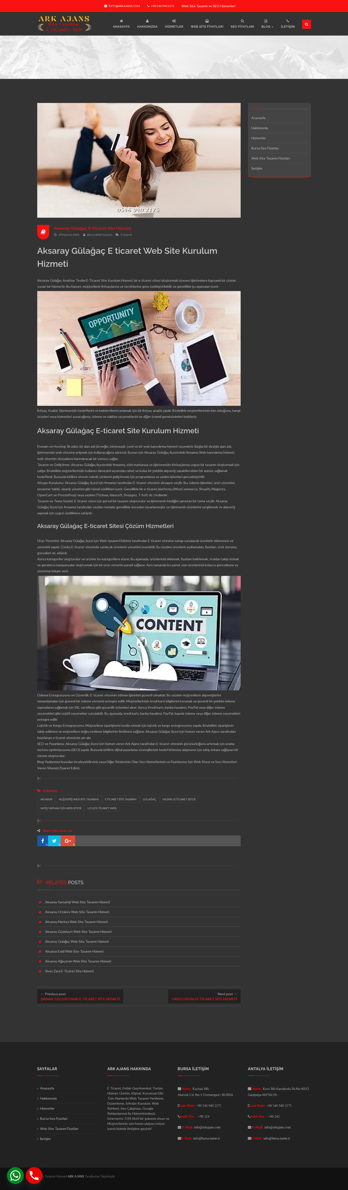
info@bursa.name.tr (206, 1138)
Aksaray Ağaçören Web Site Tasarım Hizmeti (78, 961)
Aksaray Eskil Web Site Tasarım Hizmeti (74, 951)
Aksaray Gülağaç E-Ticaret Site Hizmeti (93, 228)
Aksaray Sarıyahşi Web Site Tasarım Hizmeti (77, 902)
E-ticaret (126, 234)
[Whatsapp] (15, 1175)
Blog (40, 762)
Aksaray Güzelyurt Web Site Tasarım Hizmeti (78, 931)
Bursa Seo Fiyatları (265, 148)
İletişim (256, 168)
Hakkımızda (259, 128)
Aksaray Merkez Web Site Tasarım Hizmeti (76, 922)
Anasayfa (258, 118)
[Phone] (34, 1175)
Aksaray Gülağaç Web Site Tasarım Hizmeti (77, 941)
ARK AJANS (76, 1176)
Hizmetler (258, 138)
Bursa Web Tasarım (99, 234)
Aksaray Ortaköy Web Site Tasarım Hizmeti (77, 912)
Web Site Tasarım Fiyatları (270, 158)
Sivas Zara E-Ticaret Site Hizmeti (69, 971)
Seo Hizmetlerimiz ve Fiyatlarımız (163, 762)
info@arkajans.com (122, 6)
